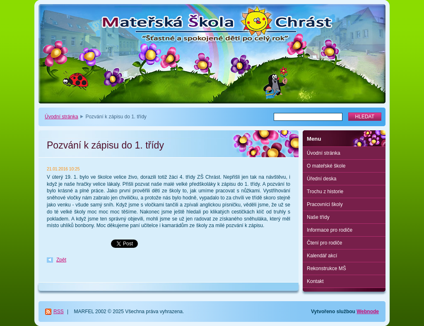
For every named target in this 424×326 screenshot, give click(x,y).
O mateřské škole (326, 166)
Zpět (61, 260)
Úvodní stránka (61, 117)
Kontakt (315, 281)
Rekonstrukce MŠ (326, 268)
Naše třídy (318, 217)
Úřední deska (321, 179)
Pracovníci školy (325, 204)
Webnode (368, 311)
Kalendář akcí (322, 256)
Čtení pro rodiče (324, 243)
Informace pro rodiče (329, 230)
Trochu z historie (325, 191)
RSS (58, 311)
